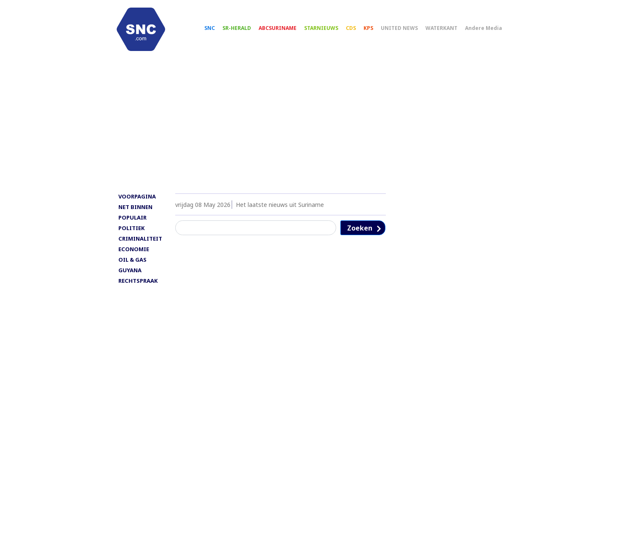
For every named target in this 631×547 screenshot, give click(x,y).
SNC (214, 29)
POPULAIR (132, 221)
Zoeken (359, 232)
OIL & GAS (132, 264)
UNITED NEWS (403, 29)
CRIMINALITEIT (140, 243)
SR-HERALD (241, 29)
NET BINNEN (135, 211)
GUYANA (130, 274)
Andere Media (488, 29)
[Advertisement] (315, 129)
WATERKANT (446, 29)
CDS (355, 29)
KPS (373, 29)
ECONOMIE (133, 253)
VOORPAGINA (137, 200)
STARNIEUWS (326, 29)
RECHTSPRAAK (138, 285)
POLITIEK (131, 232)
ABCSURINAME (282, 29)
